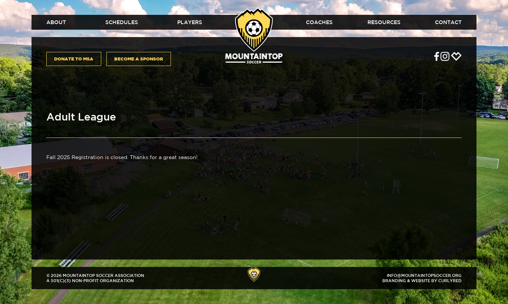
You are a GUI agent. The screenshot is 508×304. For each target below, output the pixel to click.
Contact (448, 22)
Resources (383, 22)
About (56, 22)
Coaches (319, 22)
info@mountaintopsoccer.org (424, 275)
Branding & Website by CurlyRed (422, 280)
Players (189, 22)
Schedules (121, 22)
